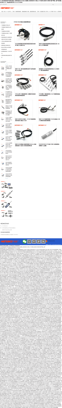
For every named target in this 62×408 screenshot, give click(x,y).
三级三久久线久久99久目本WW (14, 339)
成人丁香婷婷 (14, 366)
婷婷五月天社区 (10, 302)
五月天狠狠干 (50, 377)
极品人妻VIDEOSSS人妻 (54, 313)
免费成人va (42, 258)
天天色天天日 (53, 340)
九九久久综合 (37, 329)
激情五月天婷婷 (39, 327)
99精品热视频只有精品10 (31, 388)
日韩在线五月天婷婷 (26, 349)
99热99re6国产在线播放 (16, 332)
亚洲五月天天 (44, 314)
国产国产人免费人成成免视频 (24, 348)
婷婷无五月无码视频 (30, 326)
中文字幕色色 (52, 403)
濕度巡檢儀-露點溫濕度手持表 (6, 56)
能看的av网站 (30, 341)
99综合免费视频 (30, 263)
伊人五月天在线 (53, 276)
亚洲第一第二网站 (46, 349)
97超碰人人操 (7, 336)
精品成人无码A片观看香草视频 (47, 399)
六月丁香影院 (8, 345)
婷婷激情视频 (15, 358)
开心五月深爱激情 (12, 255)
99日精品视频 (49, 353)
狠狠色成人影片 (22, 286)
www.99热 (28, 398)
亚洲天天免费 (26, 367)
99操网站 (16, 316)
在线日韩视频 (6, 304)
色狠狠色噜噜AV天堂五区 (39, 302)
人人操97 (13, 391)
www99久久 (34, 266)
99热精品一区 (56, 294)
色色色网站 (39, 336)
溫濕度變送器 (33, 11)
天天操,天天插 (41, 277)
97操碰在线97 (6, 376)
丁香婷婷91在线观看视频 (4, 284)
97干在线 (30, 282)
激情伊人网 (11, 407)
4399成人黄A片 (12, 312)
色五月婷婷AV (43, 397)
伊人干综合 (24, 302)
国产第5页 (8, 397)
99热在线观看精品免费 (6, 313)
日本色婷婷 (19, 264)
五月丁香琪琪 (45, 385)
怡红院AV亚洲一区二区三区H (6, 327)
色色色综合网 (32, 316)
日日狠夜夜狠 (30, 402)
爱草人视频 (6, 371)
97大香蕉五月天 (22, 281)
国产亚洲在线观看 (39, 398)
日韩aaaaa (18, 376)
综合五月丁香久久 (18, 391)
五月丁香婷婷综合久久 (5, 266)
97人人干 (16, 295)
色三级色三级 (35, 375)
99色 (24, 322)
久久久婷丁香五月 (48, 302)
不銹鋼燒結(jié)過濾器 (5, 31)
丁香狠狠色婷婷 (26, 254)
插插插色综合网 (42, 262)
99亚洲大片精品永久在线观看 (13, 395)
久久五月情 (33, 309)
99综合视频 (9, 393)
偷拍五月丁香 (23, 253)
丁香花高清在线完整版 (33, 280)
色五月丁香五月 (26, 366)
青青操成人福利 (43, 389)
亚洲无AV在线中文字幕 (37, 361)
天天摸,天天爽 (13, 354)
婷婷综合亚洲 (29, 273)
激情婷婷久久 (59, 276)
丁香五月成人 (48, 340)
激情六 (13, 249)
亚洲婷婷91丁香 (19, 320)
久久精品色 (21, 295)
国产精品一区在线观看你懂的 (39, 356)
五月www (30, 358)
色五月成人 (24, 320)
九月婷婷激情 (41, 372)
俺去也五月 (37, 285)
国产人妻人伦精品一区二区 (41, 309)
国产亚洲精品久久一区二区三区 (44, 322)
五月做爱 (4, 398)
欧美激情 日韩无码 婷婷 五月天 (38, 332)
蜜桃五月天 (30, 361)
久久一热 (24, 263)
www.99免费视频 (22, 343)
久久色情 (24, 388)
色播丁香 (41, 377)
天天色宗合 (30, 357)
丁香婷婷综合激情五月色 (47, 264)
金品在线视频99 (14, 275)
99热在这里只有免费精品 (44, 254)
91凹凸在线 (4, 397)
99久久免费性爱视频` (57, 285)
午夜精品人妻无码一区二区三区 (13, 344)
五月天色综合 (58, 298)
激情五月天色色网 (56, 284)
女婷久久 (37, 334)
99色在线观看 (55, 291)
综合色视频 (57, 286)
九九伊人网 (46, 380)
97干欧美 (51, 299)
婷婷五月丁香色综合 (7, 391)
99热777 (51, 348)
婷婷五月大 (58, 316)
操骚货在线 (30, 370)
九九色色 (37, 404)
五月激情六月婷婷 (30, 363)
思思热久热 (16, 343)
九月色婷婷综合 (9, 404)
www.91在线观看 (11, 382)
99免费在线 (8, 398)
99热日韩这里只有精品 (12, 334)
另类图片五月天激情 (22, 393)
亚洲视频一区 (36, 290)
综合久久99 (6, 288)
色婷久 (7, 277)
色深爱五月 (20, 322)
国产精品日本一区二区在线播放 (21, 347)
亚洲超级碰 (23, 403)
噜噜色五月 (12, 266)
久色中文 (58, 277)
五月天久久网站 (33, 398)
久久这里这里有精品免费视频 (8, 254)
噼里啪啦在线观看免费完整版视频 (44, 289)
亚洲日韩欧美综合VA (17, 289)
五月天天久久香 (35, 362)
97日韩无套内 (2, 309)
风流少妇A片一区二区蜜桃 (16, 357)
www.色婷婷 (2, 377)
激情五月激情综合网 (26, 391)
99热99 (34, 282)
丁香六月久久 (9, 257)
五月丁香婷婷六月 (40, 347)
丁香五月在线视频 (36, 341)
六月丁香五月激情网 (52, 394)
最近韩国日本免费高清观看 (27, 353)
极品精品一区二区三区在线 (5, 352)
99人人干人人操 (19, 368)
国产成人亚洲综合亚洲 (48, 285)
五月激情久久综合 (6, 261)
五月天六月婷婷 (20, 277)
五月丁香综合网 (52, 290)
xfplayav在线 (9, 403)
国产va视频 (23, 359)
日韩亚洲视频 (55, 407)
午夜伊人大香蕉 (18, 266)
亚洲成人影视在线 (10, 281)
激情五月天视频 (3, 277)
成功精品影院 (19, 402)
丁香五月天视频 (20, 263)
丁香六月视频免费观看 (54, 384)
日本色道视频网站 (21, 267)
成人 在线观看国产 (10, 258)
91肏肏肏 (27, 286)
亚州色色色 (44, 361)
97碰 (46, 267)
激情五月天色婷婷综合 (38, 326)
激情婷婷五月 (35, 279)
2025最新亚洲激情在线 (16, 356)
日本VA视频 (46, 363)
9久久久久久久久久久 (30, 338)
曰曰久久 (32, 303)
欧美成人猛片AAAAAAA (36, 407)
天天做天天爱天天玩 (37, 386)
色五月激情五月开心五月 (41, 276)
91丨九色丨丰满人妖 (17, 302)
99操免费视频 (4, 393)
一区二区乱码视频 (25, 368)
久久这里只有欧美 (6, 349)
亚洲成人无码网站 (3, 406)
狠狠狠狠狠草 (59, 282)
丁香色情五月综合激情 (38, 313)
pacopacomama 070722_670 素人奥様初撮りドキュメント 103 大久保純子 (34, 330)
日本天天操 (54, 391)
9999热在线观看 (14, 317)
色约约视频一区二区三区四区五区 (48, 305)
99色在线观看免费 (20, 385)
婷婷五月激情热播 (20, 397)
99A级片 (23, 356)
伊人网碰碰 (33, 343)
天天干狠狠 (25, 399)
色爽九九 (46, 290)
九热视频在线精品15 (14, 352)
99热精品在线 (38, 323)
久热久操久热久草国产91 (49, 370)
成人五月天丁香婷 (9, 388)
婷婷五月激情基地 (28, 344)
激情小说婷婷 (7, 320)
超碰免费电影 (4, 373)
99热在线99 (52, 341)
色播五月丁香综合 (54, 339)
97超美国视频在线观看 (39, 400)
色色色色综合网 (59, 314)
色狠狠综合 (54, 326)
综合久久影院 (13, 367)
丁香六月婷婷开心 (26, 295)
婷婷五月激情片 (36, 293)
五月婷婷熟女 (9, 379)
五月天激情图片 (32, 286)
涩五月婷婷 (35, 271)
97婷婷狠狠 (26, 272)
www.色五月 (27, 406)
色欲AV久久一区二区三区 (26, 264)
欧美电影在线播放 (36, 275)
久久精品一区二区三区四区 (36, 352)
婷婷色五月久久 (33, 327)
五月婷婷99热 (37, 258)
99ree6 (48, 339)
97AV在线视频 (57, 295)
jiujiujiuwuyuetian (5, 361)
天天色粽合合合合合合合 (12, 250)
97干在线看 (46, 377)
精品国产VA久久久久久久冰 (23, 404)
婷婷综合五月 (42, 381)
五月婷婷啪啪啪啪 (57, 270)
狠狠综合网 (36, 294)
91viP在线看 (50, 266)
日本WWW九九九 (50, 354)
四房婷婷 (4, 388)
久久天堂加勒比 (31, 308)
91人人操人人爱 (6, 386)
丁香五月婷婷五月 (47, 358)
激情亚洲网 (56, 397)
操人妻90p (39, 305)
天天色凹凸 (47, 384)
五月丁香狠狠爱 (3, 358)
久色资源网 (13, 398)
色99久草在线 (16, 335)
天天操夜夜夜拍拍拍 (4, 264)
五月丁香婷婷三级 (17, 253)
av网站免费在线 (5, 334)
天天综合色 (42, 253)
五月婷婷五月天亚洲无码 (33, 367)
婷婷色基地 (48, 268)
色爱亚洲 (55, 317)
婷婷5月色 (28, 309)
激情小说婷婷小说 (43, 354)
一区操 (51, 382)
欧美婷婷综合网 (21, 325)
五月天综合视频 (45, 344)
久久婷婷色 (47, 291)
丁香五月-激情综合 (16, 257)
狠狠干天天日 (39, 388)
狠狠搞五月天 (30, 371)
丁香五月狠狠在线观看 (42, 375)
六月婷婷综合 (29, 395)
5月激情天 (48, 303)
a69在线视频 (53, 376)
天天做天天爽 (11, 270)
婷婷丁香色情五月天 (18, 254)
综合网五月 (34, 344)
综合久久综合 (32, 397)
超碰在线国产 (24, 341)
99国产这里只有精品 (34, 277)
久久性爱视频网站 (55, 386)
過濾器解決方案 (25, 11)
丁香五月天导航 (50, 281)
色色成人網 (51, 258)
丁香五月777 (51, 380)
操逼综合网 (39, 261)
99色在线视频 (34, 268)
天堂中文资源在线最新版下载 (46, 318)
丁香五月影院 (48, 389)
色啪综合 (48, 276)
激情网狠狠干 (4, 276)
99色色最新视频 (47, 277)
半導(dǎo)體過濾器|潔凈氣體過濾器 (6, 42)
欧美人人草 (36, 270)
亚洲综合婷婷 (33, 314)
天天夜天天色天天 (3, 298)
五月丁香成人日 (24, 331)
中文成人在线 (52, 271)
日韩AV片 (55, 264)
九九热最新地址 (36, 370)
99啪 (46, 391)
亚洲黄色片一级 (49, 366)
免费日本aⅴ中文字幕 (15, 399)
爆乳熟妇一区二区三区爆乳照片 (22, 345)
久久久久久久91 (23, 336)
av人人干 (44, 303)
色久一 (57, 352)
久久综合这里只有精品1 (47, 390)
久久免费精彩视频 (45, 348)
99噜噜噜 (26, 255)
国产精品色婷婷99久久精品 (38, 273)
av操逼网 (30, 293)
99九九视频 (46, 259)
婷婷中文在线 (57, 370)
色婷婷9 (49, 331)
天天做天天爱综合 (57, 380)
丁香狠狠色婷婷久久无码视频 (19, 300)
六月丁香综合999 (22, 389)
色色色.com (22, 344)
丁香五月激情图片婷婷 (15, 290)
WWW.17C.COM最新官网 (48, 273)
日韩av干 (39, 359)
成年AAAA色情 (45, 300)
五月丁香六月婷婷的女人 (46, 386)
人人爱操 (22, 380)
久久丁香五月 (54, 275)
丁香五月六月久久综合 (21, 270)
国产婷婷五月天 (47, 368)
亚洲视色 (27, 252)
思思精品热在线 (9, 249)
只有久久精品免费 (46, 345)
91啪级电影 (34, 284)
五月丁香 (29, 320)
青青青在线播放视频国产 (46, 320)
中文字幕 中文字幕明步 (53, 371)
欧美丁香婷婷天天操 (11, 373)
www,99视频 (15, 311)
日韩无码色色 (59, 263)
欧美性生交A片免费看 (22, 394)
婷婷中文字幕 (46, 393)
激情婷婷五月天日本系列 (7, 331)
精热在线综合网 (42, 279)
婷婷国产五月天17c (17, 294)
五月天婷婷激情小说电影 (22, 381)
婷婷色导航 (54, 318)
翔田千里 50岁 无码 (5, 407)
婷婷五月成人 (36, 312)
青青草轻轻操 (39, 344)
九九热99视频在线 (33, 349)
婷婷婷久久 (54, 381)
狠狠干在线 (38, 406)
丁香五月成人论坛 (9, 384)
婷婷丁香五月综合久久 (22, 275)
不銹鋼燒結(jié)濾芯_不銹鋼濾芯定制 (6, 34)
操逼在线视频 (37, 397)
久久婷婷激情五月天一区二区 (43, 271)
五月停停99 (8, 357)
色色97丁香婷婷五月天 (15, 291)
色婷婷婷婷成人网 (56, 338)
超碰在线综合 (9, 332)
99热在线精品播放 (29, 393)
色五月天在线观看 (17, 273)
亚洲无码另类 (24, 273)
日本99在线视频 (43, 312)
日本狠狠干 (44, 407)
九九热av (30, 385)
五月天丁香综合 (29, 268)
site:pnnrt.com (46, 286)
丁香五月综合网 (51, 300)
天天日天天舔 (41, 370)
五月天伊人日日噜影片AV (38, 368)
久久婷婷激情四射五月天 (38, 394)
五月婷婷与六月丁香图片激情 (5, 303)
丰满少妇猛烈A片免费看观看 (38, 263)
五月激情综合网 (24, 329)
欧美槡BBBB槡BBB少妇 (31, 259)
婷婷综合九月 (3, 289)
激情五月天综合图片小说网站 (54, 257)
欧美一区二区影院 (13, 261)
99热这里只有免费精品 (38, 311)
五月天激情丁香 (14, 397)
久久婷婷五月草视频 (30, 312)
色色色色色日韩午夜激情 (11, 307)
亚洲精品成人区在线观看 (15, 336)
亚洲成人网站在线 (5, 400)
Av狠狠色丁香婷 (14, 285)
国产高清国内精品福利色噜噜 (33, 381)
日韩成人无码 (21, 406)
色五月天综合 (42, 257)
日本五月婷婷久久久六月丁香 (46, 359)
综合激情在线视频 (24, 357)
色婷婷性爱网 (18, 329)
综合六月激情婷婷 (29, 394)
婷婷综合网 (26, 361)
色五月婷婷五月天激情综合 (23, 293)
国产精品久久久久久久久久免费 (24, 311)
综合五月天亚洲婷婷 (48, 332)
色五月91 (34, 385)
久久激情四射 (58, 357)
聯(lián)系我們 (57, 11)
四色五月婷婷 (58, 372)
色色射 (51, 291)
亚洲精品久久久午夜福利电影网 (17, 303)
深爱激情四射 (15, 322)
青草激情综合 (54, 367)
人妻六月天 (54, 302)
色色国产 (47, 382)
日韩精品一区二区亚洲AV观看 (47, 284)
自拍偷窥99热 (22, 338)
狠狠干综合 (45, 249)
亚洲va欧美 (16, 353)
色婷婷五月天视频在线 (39, 363)
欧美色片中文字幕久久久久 (54, 379)
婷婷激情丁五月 (36, 371)
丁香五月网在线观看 (24, 370)
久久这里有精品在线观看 (56, 307)
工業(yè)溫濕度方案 (41, 11)
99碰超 (36, 288)
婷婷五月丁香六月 (51, 295)
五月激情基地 (44, 266)
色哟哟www (15, 394)
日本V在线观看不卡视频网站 (30, 276)
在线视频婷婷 (36, 257)
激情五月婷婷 (9, 322)
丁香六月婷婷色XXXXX (16, 340)
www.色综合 (13, 329)
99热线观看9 (33, 300)
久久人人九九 (51, 385)
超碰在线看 (18, 398)
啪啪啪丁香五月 (54, 358)
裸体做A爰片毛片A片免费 (17, 308)
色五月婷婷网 (19, 349)
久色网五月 (46, 404)
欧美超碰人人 (15, 293)
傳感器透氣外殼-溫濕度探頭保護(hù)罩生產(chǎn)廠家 (6, 38)
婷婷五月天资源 (28, 299)
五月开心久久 (50, 362)
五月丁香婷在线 (13, 263)
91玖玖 (45, 281)
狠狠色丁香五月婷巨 (18, 258)
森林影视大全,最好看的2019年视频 (14, 276)
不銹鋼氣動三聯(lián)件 (5, 25)
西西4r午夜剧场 (40, 264)
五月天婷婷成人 (34, 261)
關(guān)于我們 (50, 11)
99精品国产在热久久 (13, 341)
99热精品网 (32, 289)
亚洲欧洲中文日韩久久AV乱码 (49, 316)
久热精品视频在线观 (16, 403)
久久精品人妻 (24, 373)
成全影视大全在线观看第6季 (11, 282)
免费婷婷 (20, 388)
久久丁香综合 (54, 250)
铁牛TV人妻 (55, 348)
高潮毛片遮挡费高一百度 (6, 275)
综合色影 (45, 295)
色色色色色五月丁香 (29, 386)
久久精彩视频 (5, 330)
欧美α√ (15, 270)
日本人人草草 (28, 377)
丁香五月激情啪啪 (21, 261)
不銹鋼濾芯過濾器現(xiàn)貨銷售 (6, 28)
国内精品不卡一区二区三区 (14, 389)
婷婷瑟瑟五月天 (36, 354)
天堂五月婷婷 (52, 298)
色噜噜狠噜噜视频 (57, 362)
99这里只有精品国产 (52, 344)
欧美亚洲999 (34, 325)
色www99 (54, 366)
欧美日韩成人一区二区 (6, 291)
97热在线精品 (59, 302)
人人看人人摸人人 (17, 298)
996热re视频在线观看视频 (55, 345)
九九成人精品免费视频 (24, 257)
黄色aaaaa (12, 253)
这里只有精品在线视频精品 (25, 290)
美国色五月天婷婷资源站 (53, 259)
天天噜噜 (40, 367)
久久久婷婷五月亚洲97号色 (43, 379)
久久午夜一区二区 (56, 266)
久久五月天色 (46, 298)
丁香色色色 (32, 295)
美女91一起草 (36, 338)
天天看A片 (26, 385)
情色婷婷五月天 (26, 258)
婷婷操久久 (59, 308)
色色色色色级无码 (4, 389)
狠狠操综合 (23, 340)
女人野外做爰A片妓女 (24, 339)
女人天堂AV (48, 356)
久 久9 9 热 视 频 (43, 338)
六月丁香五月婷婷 (13, 325)
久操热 (31, 262)
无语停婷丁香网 (10, 298)
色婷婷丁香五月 (29, 407)
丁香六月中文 (53, 277)
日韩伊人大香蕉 (42, 391)
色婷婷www (28, 376)
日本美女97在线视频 (11, 368)
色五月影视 (53, 293)
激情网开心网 (44, 339)
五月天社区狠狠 (56, 382)
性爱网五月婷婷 (20, 361)
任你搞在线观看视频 (23, 334)
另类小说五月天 (36, 262)
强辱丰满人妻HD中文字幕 (41, 366)
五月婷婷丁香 (15, 259)
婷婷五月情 (25, 402)
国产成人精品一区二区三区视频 (19, 384)
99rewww (58, 340)
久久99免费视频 (48, 376)
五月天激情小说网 (55, 402)
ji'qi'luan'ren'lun (30, 350)
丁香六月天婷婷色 (46, 313)
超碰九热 (10, 264)
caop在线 (8, 325)
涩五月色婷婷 (28, 300)
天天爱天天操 (23, 362)
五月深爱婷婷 (50, 406)
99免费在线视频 (28, 352)
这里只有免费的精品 (26, 390)
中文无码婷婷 (45, 394)
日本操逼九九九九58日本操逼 (26, 375)
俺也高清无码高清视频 (47, 373)
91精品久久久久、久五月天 (13, 286)
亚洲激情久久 (17, 321)
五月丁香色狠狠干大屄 (22, 259)
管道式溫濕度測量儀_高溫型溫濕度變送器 (9, 163)
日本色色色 (39, 284)
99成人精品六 (33, 267)
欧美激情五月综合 (20, 272)
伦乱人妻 (12, 316)
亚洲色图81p (19, 354)
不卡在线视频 (43, 350)
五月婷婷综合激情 (42, 357)
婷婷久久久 (31, 272)
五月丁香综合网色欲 (51, 314)
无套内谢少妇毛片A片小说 (44, 304)
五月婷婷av (55, 399)
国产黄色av (25, 371)
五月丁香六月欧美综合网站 (52, 267)
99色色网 (43, 340)
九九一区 (17, 284)
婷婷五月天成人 (9, 358)
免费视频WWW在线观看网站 (38, 403)
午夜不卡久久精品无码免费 (37, 382)
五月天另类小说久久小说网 (49, 398)
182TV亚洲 (2, 308)
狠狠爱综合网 (41, 376)
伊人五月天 (18, 380)
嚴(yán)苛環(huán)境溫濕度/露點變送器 (6, 48)
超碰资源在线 (20, 282)
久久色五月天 (24, 318)
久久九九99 (41, 293)
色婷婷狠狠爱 (9, 259)
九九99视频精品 (11, 295)
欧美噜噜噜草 (27, 304)
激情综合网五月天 (35, 353)
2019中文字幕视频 (48, 381)
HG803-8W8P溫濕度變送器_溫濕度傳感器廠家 (9, 175)
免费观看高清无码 (22, 395)
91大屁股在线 (15, 404)
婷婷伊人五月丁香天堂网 (31, 317)
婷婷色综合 (17, 406)
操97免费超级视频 (13, 386)
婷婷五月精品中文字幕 (32, 331)
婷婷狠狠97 (58, 376)
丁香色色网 (23, 307)
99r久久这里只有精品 (51, 352)
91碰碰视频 (38, 282)
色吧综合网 (40, 280)
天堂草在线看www (23, 363)
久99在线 (28, 289)
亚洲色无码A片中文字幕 (20, 304)
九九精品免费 (3, 332)
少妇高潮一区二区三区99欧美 (46, 275)
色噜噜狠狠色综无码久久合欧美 (33, 250)
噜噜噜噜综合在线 (34, 322)
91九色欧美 (51, 261)
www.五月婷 (53, 327)
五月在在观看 (23, 323)
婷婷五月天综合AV (47, 293)
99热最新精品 (39, 300)
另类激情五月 (5, 335)
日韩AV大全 (24, 289)
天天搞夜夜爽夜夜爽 (19, 249)
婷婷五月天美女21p (18, 382)
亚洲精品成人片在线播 (37, 399)
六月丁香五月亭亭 (5, 350)
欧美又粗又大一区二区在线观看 (54, 329)
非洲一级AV (9, 323)
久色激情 (33, 400)
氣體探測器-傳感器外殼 (5, 45)
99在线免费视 (2, 249)
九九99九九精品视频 (40, 298)
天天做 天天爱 (7, 329)
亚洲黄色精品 (58, 350)
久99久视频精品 (43, 307)
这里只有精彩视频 (29, 270)
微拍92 (19, 331)
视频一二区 (3, 357)
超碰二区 (37, 295)
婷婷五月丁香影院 (56, 281)
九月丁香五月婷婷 (33, 348)
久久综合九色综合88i (13, 361)
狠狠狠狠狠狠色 (33, 406)
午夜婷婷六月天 (22, 268)
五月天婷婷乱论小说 (32, 298)
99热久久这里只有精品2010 (42, 325)
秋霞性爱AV (5, 395)
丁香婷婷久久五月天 (33, 380)
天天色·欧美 (25, 308)
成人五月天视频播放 (35, 389)
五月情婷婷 (52, 335)
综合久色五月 (33, 264)
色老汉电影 (18, 362)
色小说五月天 (29, 323)
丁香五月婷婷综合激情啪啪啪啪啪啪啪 (30, 379)
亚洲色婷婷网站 (40, 380)
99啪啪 (21, 321)
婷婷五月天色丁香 (48, 250)
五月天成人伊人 (10, 338)
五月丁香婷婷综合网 (46, 280)
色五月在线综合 (47, 253)
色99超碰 (45, 321)
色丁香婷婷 (25, 372)
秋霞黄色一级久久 (15, 299)
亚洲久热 (21, 399)
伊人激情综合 (26, 397)
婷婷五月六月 (44, 323)
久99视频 (55, 299)
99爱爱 (7, 255)
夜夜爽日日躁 (9, 305)
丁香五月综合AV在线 (10, 353)
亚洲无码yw (51, 254)
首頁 (2, 11)
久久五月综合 (18, 373)
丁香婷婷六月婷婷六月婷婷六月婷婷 (13, 375)
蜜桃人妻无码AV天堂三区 (44, 371)
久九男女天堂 (28, 389)
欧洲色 (36, 289)
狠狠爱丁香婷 (53, 263)
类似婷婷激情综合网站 (33, 305)
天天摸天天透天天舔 (26, 314)
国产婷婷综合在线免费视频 (5, 367)
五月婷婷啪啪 (10, 271)
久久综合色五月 (13, 349)
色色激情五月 (9, 293)
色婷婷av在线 (52, 311)
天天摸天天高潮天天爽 (27, 249)
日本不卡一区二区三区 (5, 263)
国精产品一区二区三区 (13, 280)
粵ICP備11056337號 (50, 240)
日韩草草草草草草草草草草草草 (50, 282)
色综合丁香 (44, 336)
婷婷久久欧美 (4, 257)
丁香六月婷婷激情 (27, 303)
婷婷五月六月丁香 (30, 294)
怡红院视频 (41, 404)
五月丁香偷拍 (51, 286)
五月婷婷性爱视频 (17, 407)
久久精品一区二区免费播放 (34, 254)
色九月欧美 (20, 271)
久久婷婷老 (11, 343)
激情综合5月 (8, 390)
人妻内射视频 (44, 352)
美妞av (38, 259)
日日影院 (17, 268)
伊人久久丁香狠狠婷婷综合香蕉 (47, 317)
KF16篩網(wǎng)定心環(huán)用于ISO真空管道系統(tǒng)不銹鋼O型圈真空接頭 (9, 94)
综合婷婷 (23, 276)
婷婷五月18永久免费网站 (19, 288)
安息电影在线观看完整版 (46, 388)
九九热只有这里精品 (30, 302)
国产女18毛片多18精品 (12, 402)
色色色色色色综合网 (56, 330)
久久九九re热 (29, 253)
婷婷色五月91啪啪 (55, 353)
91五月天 (46, 400)
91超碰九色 (3, 404)
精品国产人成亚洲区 (8, 308)
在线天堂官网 (20, 366)
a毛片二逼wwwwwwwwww (9, 273)
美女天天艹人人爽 (54, 268)
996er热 (44, 382)
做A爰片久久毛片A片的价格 (37, 249)
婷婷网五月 (54, 350)
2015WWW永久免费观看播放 (45, 402)
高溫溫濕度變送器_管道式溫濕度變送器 (9, 152)
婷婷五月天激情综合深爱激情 (31, 359)
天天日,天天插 (32, 288)
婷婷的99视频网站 (39, 343)
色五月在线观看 (9, 299)
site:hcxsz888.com (46, 343)
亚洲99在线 (47, 299)
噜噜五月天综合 (23, 326)
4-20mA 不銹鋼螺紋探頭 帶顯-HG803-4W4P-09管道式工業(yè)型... (9, 146)
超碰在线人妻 (54, 373)
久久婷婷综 (56, 261)
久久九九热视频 (15, 331)
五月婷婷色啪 (41, 250)
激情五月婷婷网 (56, 363)
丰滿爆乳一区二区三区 (30, 281)
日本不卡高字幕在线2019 (45, 341)
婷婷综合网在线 (16, 330)
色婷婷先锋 (38, 318)
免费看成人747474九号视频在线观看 (38, 384)
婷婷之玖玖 (11, 330)
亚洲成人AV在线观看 (11, 370)
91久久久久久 (41, 255)
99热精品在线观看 (50, 361)
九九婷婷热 (23, 407)
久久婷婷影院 (26, 288)
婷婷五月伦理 (25, 358)
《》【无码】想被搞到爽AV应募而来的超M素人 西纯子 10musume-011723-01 (34, 335)
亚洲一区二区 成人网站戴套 (24, 316)
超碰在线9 (50, 325)
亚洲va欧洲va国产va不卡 (33, 255)
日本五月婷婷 (27, 322)
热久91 (20, 353)
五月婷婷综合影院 (7, 317)
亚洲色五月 (21, 262)
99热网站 (56, 368)
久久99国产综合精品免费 (37, 345)
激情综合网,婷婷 (5, 279)
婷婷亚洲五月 (40, 362)
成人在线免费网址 (24, 298)
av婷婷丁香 (33, 299)
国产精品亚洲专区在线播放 (17, 390)
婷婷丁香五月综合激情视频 (53, 249)
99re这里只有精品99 (24, 291)
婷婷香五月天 (26, 280)
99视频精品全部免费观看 (48, 272)
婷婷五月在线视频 (9, 294)
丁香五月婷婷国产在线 (29, 356)
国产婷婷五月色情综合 (40, 299)
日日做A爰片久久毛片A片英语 (8, 321)
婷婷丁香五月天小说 (56, 323)
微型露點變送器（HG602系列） (6, 52)
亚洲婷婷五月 (31, 258)
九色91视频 (56, 385)
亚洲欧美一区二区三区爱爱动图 (20, 309)
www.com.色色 (42, 334)
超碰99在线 (42, 285)
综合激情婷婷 (15, 348)
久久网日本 (41, 295)
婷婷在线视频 (58, 322)
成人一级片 (28, 384)
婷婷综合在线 (11, 335)
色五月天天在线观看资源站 (14, 279)
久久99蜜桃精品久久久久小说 (20, 377)
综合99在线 (18, 307)
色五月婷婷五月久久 (31, 334)
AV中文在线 (19, 341)
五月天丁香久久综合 (29, 403)
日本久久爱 (54, 262)
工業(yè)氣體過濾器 (16, 11)
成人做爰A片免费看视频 (57, 325)
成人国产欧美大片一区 (53, 395)
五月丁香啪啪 (28, 362)
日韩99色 (55, 308)
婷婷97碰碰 (57, 305)
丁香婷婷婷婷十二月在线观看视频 (35, 339)
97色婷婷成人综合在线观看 (47, 252)
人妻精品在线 (48, 350)
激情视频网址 (53, 280)
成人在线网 (49, 375)
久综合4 (24, 382)
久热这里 (19, 318)
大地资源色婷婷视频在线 (21, 250)
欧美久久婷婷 (39, 390)
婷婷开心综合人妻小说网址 (11, 272)
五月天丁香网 (11, 347)
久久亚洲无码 (12, 350)
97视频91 (4, 262)
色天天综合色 (3, 385)
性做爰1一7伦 (40, 349)
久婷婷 (5, 259)
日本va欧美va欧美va (34, 391)
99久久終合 (16, 281)
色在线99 (50, 330)
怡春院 (32, 290)
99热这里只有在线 (44, 406)
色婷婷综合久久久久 (28, 325)
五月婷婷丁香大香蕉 (31, 373)
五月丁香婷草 (48, 307)
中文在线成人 (3, 322)
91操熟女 (34, 323)
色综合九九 (52, 349)
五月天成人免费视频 (41, 268)
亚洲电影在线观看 (50, 397)
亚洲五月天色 (41, 290)
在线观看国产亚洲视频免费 (23, 305)
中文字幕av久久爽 (44, 329)
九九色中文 (30, 345)
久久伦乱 (38, 267)
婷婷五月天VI (40, 288)
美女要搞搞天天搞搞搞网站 (50, 372)
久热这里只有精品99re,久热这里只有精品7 (40, 395)
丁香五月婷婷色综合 (27, 321)
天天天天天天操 (49, 407)
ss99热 (58, 381)
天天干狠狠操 (57, 400)
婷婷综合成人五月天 (15, 313)
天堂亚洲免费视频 (38, 303)
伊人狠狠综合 (57, 300)
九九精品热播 (14, 305)
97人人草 (57, 349)
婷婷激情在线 (15, 388)
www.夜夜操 (11, 400)
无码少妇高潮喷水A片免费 (48, 308)
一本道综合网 (39, 314)
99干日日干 (58, 293)
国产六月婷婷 (6, 267)
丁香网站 (32, 311)
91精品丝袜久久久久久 (23, 313)
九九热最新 (14, 264)
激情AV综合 (33, 321)
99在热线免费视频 (12, 277)
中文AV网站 (38, 317)
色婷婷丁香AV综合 (55, 289)
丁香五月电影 (6, 253)
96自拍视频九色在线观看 (55, 303)
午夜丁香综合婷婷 (12, 362)
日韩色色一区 (33, 347)
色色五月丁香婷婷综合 (22, 317)
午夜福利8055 (7, 316)
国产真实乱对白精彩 (4, 271)
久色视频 (51, 393)
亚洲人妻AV (49, 323)
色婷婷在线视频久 (43, 353)
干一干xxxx (42, 259)
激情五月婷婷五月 (51, 400)
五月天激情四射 (57, 361)
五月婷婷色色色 (40, 385)
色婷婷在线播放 (7, 314)
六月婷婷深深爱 (10, 289)
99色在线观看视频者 (35, 304)
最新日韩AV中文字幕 (49, 294)
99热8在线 (43, 267)
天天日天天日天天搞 (21, 252)
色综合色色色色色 (31, 329)
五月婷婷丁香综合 (29, 279)
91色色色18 (31, 257)
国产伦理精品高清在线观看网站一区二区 (46, 270)
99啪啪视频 (59, 404)
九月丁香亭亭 (56, 398)
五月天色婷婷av (53, 279)
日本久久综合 (8, 399)
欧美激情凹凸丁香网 (35, 377)
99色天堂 (7, 377)
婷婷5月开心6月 (3, 366)
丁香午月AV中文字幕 (47, 326)
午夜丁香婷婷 (11, 377)
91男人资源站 (22, 398)
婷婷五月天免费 (47, 263)
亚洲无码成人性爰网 (39, 286)
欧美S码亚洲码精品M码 (5, 359)
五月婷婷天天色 (46, 311)
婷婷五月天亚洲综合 (35, 376)
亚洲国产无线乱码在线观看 (36, 320)
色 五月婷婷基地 (15, 393)
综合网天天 (46, 362)
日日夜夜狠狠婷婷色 (18, 372)
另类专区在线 (29, 372)
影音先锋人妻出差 (20, 285)
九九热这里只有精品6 (10, 309)
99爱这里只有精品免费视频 (27, 332)
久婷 (18, 334)
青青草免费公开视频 (20, 255)
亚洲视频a (31, 368)
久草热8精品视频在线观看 (26, 266)
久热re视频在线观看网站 (52, 321)
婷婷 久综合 (17, 370)
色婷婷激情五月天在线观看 (5, 326)
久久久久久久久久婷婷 (13, 267)
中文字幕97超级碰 (9, 311)
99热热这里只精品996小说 (29, 285)
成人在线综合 (48, 309)
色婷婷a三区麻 (53, 356)
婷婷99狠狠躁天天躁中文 (9, 372)
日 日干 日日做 (21, 352)
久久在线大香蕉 (42, 294)
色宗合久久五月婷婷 (48, 347)
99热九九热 (11, 363)
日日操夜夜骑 (8, 354)
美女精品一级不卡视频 (25, 327)
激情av (52, 253)
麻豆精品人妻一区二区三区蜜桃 (35, 252)
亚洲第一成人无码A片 (31, 318)
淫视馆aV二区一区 (13, 252)
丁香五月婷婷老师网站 (10, 268)
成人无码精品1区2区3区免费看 (21, 350)
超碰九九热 (31, 354)
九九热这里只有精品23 (16, 323)
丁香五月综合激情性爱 (21, 386)
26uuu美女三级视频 (52, 404)
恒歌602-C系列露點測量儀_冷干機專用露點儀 (9, 107)
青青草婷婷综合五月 (4, 286)
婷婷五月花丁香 (55, 309)
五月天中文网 (9, 366)
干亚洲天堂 (49, 391)
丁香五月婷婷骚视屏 (56, 252)
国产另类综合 (56, 253)
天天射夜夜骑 (28, 307)
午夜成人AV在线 (32, 404)
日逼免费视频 (23, 294)
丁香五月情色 (8, 340)
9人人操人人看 (7, 285)
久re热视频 (27, 380)
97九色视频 (18, 359)
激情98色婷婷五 (49, 262)
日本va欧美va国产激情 (11, 380)
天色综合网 (13, 345)
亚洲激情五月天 (17, 338)
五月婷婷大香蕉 (57, 377)
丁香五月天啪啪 (56, 359)
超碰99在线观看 (57, 272)
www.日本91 (2, 316)
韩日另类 (55, 354)
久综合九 (42, 282)
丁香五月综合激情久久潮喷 (39, 393)
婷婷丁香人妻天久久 (35, 307)
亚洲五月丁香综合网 (28, 284)
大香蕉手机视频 (25, 354)
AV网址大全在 (27, 261)
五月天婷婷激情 (32, 366)
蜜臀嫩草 (29, 347)
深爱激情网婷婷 (36, 357)
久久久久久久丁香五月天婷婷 (38, 358)
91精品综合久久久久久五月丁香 (12, 262)
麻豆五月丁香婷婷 (35, 253)
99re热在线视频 (22, 279)
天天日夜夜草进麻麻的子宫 (32, 336)
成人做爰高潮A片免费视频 (55, 343)
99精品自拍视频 (26, 262)
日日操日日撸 (20, 280)
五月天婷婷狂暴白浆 (16, 327)
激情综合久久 (28, 340)
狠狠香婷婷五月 (13, 376)
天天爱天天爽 (13, 320)
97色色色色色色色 (36, 402)
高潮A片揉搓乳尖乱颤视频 (38, 272)
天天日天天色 (8, 290)
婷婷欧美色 (30, 399)
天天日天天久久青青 (5, 312)
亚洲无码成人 (39, 266)
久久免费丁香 (30, 313)
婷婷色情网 (4, 305)
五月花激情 (51, 363)
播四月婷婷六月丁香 (8, 394)
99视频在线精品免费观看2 (54, 288)
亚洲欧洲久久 (21, 299)
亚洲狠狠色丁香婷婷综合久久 (42, 331)
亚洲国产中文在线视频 (39, 316)
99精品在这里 (52, 322)
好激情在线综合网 (26, 277)
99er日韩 (51, 304)
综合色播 (46, 258)
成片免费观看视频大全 (51, 336)
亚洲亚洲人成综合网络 (40, 291)
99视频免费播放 (33, 390)
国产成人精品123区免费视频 (27, 271)
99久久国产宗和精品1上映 (12, 385)
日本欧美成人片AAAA (15, 326)
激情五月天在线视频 (32, 291)
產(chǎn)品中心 (7, 11)
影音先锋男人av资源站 (50, 312)
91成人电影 (21, 284)
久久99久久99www (39, 321)
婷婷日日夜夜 (28, 267)
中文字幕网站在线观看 (39, 281)
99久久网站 (3, 272)
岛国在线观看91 (50, 338)
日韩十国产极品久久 (55, 375)
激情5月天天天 (6, 280)
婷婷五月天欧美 (17, 363)
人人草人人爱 (11, 288)
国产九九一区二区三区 (51, 357)
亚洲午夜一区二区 (45, 261)
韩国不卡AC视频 (30, 275)
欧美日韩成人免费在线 (47, 367)
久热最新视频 (28, 382)
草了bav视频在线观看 (18, 371)
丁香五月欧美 (4, 403)
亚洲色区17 (4, 370)
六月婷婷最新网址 (3, 323)
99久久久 (47, 257)
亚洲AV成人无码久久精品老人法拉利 (52, 334)
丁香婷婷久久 (47, 279)
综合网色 (4, 255)
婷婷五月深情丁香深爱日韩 (36, 340)
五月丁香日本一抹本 (39, 373)
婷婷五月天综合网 (4, 270)
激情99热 (15, 271)
